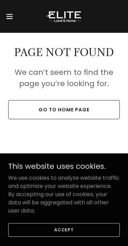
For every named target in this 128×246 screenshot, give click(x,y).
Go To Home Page (64, 109)
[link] (64, 16)
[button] (12, 16)
